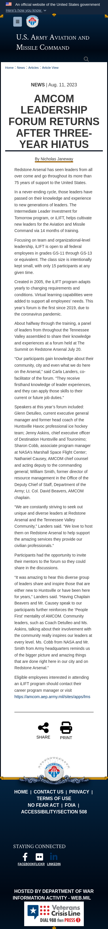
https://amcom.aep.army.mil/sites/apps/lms (52, 696)
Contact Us (49, 791)
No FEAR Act (43, 805)
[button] (27, 10)
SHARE (43, 730)
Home (21, 791)
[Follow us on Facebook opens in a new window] (25, 858)
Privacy (79, 791)
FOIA (70, 805)
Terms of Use (54, 798)
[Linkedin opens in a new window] (54, 858)
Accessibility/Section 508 (54, 811)
